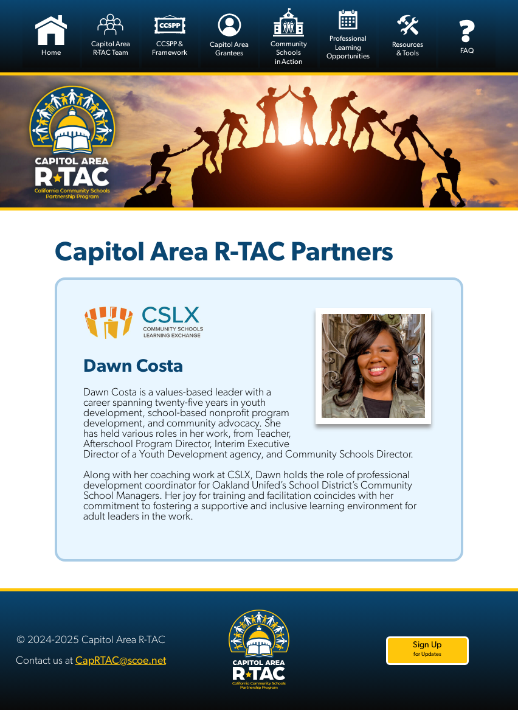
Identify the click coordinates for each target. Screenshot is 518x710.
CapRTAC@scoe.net (120, 661)
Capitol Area (110, 33)
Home (50, 33)
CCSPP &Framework (169, 33)
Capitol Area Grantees (229, 33)
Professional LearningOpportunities (348, 34)
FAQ (466, 33)
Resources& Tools (407, 33)
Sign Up (427, 649)
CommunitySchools (289, 37)
